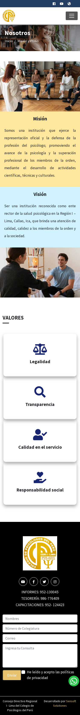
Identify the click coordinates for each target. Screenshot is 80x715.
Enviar (12, 675)
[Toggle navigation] (72, 16)
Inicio (9, 41)
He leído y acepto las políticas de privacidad (50, 675)
